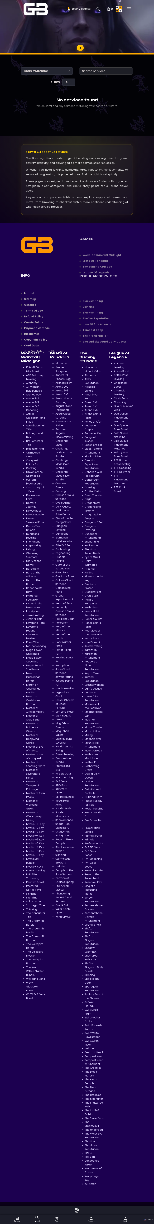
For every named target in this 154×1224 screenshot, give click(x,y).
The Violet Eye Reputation (93, 1135)
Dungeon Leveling (61, 528)
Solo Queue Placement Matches (121, 444)
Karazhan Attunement (92, 656)
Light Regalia (63, 715)
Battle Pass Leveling (121, 377)
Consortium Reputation (92, 481)
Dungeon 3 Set (94, 522)
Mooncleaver (93, 739)
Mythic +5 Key (35, 839)
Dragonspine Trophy (93, 509)
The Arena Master (62, 888)
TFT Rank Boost (119, 489)
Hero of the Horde (33, 582)
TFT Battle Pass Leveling (122, 462)
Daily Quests (63, 506)
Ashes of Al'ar (93, 422)
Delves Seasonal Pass (35, 520)
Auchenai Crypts (90, 427)
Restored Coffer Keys (33, 888)
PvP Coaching (64, 777)
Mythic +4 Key (35, 836)
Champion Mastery (120, 392)
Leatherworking (36, 646)
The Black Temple (91, 1081)
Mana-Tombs (93, 727)
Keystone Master (32, 636)
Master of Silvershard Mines (33, 774)
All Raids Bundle (90, 389)
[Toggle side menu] (119, 9)
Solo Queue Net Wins (121, 435)
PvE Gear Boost (90, 853)
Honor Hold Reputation (92, 613)
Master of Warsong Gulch (32, 804)
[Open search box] (100, 9)
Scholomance (64, 820)
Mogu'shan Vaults (62, 733)
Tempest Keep (94, 1056)
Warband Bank (35, 979)
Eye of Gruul (92, 557)
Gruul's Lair (91, 596)
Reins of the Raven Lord (92, 876)
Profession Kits (94, 843)
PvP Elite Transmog (32, 876)
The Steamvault (92, 1124)
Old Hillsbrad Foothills (93, 791)
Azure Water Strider (63, 423)
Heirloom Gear (64, 619)
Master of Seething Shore (35, 764)
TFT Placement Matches (121, 479)
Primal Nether (93, 836)
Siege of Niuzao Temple (64, 841)
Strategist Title (35, 905)
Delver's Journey (31, 505)
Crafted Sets (93, 491)
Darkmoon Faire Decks (62, 512)
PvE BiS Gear (63, 773)
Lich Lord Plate (64, 712)
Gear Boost (62, 572)
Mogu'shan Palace (62, 725)
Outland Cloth (93, 797)
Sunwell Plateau (89, 1004)
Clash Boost (121, 398)
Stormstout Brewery (62, 860)
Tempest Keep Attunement (94, 1062)
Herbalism (32, 569)
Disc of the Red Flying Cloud (64, 520)
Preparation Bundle (63, 760)
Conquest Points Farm (33, 462)
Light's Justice (93, 689)
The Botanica (93, 1095)
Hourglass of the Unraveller (94, 632)
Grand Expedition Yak (64, 597)
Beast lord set (93, 445)
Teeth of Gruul (94, 1052)
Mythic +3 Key (35, 832)
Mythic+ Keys (34, 867)
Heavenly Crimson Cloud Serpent (64, 611)
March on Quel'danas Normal (33, 700)
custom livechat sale (34, 481)
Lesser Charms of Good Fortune (64, 704)
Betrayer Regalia (61, 431)
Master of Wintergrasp (34, 814)
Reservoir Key (93, 882)
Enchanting (33, 541)
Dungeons (61, 534)
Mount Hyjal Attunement (92, 745)
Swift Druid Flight (91, 1012)
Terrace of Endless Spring (64, 880)
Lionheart (90, 692)
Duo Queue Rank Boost (121, 427)
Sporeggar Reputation (92, 988)
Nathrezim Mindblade (91, 756)
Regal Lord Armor (62, 802)
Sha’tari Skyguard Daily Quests (94, 967)
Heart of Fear (63, 603)
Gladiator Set (93, 592)
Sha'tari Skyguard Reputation (92, 940)
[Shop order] (47, 71)
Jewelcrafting (35, 615)
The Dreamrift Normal (35, 938)
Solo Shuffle (33, 901)
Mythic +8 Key (35, 851)
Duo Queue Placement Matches (121, 417)
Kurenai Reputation (92, 679)
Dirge (88, 499)
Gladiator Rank (64, 576)
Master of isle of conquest (34, 756)
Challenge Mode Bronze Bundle (63, 452)
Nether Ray (92, 762)
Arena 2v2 (91, 402)
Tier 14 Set (61, 905)
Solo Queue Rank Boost (121, 454)
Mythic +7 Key (35, 847)
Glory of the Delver (33, 563)
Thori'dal (90, 1141)
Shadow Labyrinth (90, 950)
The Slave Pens (94, 1118)
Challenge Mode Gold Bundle (62, 464)
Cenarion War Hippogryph (93, 474)
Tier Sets (90, 1157)
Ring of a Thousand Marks (91, 890)
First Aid (60, 557)
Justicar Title (34, 619)
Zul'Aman (90, 1184)
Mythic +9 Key (35, 855)
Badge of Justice (90, 439)
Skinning (31, 894)
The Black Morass (91, 1073)
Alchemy (90, 375)
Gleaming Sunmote (32, 555)
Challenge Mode (61, 443)
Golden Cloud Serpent (63, 582)
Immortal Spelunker (32, 598)
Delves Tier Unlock (33, 528)
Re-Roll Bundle (64, 797)
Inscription (32, 611)
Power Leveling (35, 870)
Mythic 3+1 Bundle (32, 861)
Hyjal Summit (93, 642)
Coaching (120, 402)
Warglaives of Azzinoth (93, 1170)
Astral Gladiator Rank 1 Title (35, 418)
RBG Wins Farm (61, 791)
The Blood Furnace (91, 1089)
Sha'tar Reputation (92, 930)
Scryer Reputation (92, 899)
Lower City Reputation (92, 698)
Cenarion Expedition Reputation (92, 464)
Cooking (31, 468)
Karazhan (91, 650)
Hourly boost (93, 638)
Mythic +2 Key (35, 828)
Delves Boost (34, 511)
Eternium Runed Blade (92, 551)
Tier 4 (88, 1153)
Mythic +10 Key (35, 824)
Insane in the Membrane (34, 605)
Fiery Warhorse (91, 563)
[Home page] (36, 9)
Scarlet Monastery (62, 814)
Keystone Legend (32, 628)
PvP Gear (61, 781)
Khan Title (32, 642)
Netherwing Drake (92, 768)
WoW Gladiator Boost (32, 986)
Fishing (30, 549)
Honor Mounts (93, 619)
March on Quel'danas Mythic (33, 688)
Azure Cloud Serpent (63, 416)
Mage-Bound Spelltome (34, 667)
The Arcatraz (93, 1068)
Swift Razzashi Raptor (93, 1027)
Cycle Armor (63, 503)
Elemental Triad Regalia (63, 539)
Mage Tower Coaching (34, 659)
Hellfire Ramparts (91, 601)
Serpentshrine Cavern (94, 907)
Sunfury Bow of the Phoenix (94, 996)
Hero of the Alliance (33, 574)
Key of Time (92, 673)
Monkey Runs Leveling (63, 741)
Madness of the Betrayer (93, 706)
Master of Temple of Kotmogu (32, 785)
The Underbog (94, 1130)
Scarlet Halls (63, 808)
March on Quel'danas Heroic (33, 677)
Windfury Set (63, 917)
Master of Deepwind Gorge (32, 739)
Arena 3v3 (91, 406)
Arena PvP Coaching (32, 408)
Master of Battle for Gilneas (32, 727)
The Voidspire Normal (34, 961)
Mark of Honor (94, 731)
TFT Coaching (122, 468)
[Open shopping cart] (110, 9)
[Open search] (37, 1220)
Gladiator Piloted (90, 586)
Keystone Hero (35, 623)
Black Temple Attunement (93, 450)
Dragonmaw (92, 503)
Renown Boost (35, 882)
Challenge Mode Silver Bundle (62, 475)
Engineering (33, 545)
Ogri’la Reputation (92, 783)
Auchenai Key (93, 433)
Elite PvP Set (63, 545)
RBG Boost (62, 785)
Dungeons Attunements (93, 536)
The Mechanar (94, 1099)
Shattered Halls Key (91, 957)
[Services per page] (68, 82)
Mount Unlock (93, 750)
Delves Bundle (35, 514)
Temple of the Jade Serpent (64, 872)
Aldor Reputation (92, 381)
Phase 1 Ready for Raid (93, 803)
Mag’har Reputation (92, 721)
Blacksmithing (35, 449)
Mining (30, 820)
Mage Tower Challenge (34, 652)
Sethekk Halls (93, 925)
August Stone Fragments (63, 408)
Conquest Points (61, 485)
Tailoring (31, 909)
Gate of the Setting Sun (62, 566)
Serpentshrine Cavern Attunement (94, 917)
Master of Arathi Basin (33, 717)
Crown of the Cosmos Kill (34, 474)
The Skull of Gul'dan (92, 1112)
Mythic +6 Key (35, 843)
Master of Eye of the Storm (34, 748)
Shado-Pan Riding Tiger (62, 833)
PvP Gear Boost (90, 865)
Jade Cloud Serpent (62, 671)
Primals (89, 839)
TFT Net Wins (122, 472)
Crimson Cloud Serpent (64, 497)
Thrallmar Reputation (92, 1147)
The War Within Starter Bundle (35, 971)
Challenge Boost (120, 385)
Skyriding (31, 897)
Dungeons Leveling (32, 536)
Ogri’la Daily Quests (92, 776)
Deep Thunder (94, 495)
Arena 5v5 (91, 410)
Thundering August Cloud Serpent (63, 897)
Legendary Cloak (62, 694)
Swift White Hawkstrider (92, 1035)
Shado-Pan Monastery (62, 826)
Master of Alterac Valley (35, 710)
